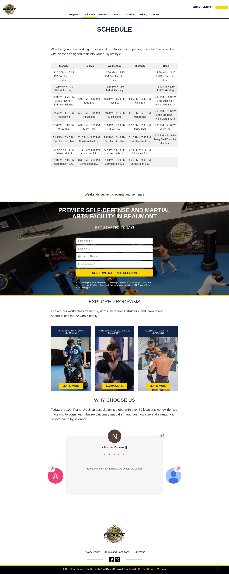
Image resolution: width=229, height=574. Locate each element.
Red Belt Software (147, 569)
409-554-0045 (204, 7)
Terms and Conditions (117, 552)
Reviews (104, 14)
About (116, 14)
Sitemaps (140, 552)
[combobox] (82, 256)
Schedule (89, 14)
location (130, 14)
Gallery (143, 14)
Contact (156, 14)
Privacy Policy (92, 552)
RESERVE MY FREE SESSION (114, 273)
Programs (74, 14)
